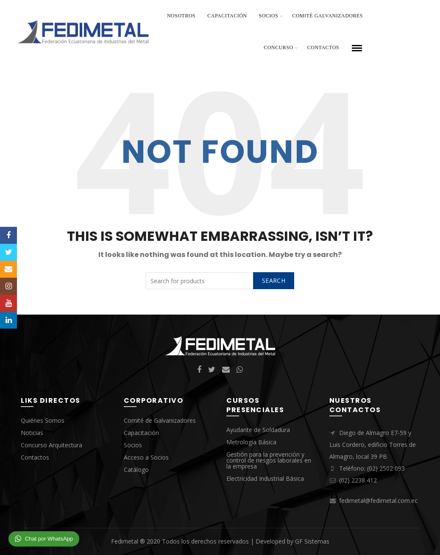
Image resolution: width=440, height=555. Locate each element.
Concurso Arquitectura (51, 445)
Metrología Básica (251, 442)
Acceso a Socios (146, 457)
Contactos (323, 47)
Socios (268, 16)
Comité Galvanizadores (327, 16)
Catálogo (136, 470)
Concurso (278, 47)
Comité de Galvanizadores (160, 420)
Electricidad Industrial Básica (265, 478)
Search (273, 280)
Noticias (32, 433)
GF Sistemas (312, 541)
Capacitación (227, 16)
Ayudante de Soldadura (258, 430)
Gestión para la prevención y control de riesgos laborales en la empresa (268, 460)
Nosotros (181, 16)
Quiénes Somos (42, 420)
